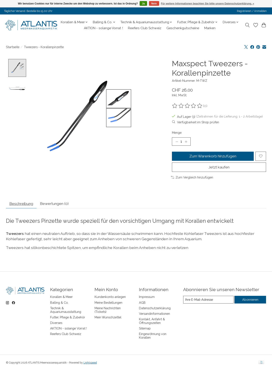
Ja (143, 3)
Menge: (177, 132)
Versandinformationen (154, 314)
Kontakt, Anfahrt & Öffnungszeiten (152, 321)
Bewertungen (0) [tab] (56, 204)
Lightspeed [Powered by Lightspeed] (90, 363)
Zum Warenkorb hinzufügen (213, 156)
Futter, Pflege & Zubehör (67, 317)
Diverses (56, 323)
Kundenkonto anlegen (110, 297)
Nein (154, 3)
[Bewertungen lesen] (187, 106)
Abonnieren (250, 300)
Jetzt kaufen (219, 167)
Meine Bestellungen (108, 303)
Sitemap (145, 329)
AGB (142, 303)
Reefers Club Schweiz (144, 28)
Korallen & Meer (61, 297)
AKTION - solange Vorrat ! (103, 28)
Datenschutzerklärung (155, 308)
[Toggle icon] (247, 25)
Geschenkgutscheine (182, 28)
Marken (209, 28)
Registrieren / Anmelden (252, 11)
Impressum (147, 297)
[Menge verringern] (177, 142)
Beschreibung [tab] (22, 204)
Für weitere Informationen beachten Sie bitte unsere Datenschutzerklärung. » (207, 3)
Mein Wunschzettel (108, 317)
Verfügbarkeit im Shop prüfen (195, 122)
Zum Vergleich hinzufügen (192, 177)
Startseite (12, 47)
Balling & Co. (59, 303)
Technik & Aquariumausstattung (65, 310)
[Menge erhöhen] (186, 142)
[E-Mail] (208, 300)
